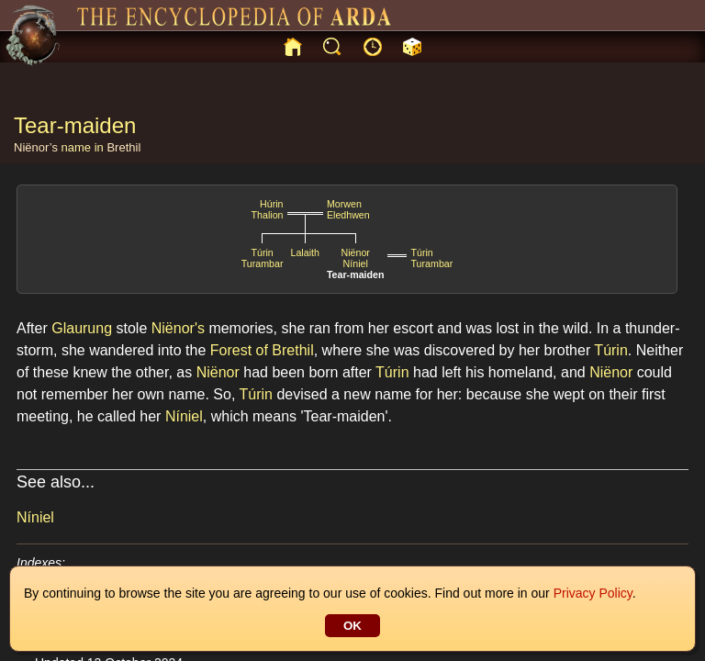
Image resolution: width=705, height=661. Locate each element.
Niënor (355, 252)
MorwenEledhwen (348, 209)
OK (352, 626)
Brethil (123, 147)
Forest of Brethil (262, 350)
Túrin (610, 350)
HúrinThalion (268, 209)
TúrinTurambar (262, 258)
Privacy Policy (593, 593)
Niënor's (178, 328)
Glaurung (81, 328)
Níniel (355, 263)
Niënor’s (36, 147)
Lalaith (305, 252)
